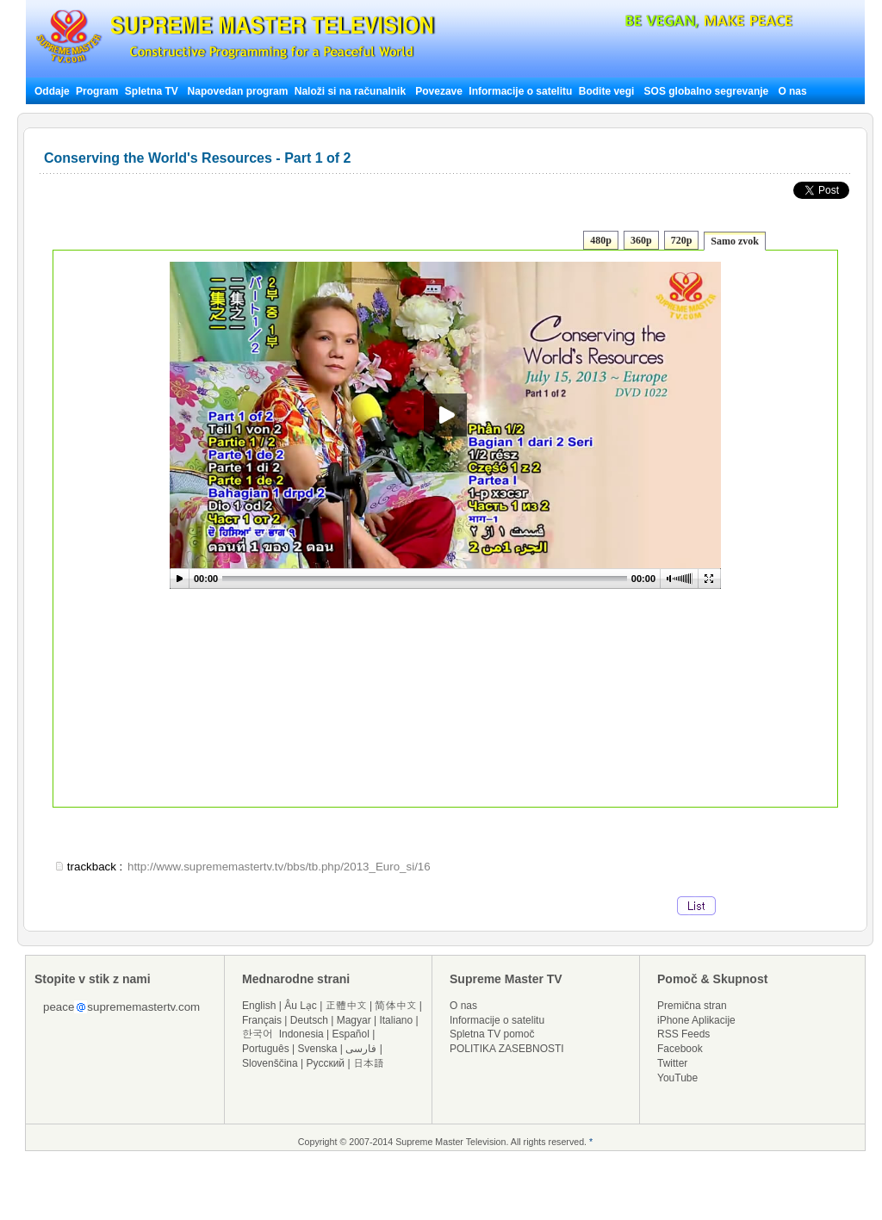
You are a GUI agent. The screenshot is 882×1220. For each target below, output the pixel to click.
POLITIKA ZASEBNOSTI (507, 1049)
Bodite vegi (607, 91)
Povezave (439, 91)
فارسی (360, 1049)
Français (262, 1020)
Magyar (354, 1020)
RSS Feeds (683, 1034)
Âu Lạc (300, 1006)
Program (97, 91)
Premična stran (692, 1006)
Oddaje (52, 91)
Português (265, 1049)
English (259, 1006)
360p (641, 240)
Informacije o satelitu (520, 91)
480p (601, 240)
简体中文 (395, 1006)
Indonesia (301, 1034)
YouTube (677, 1078)
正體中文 (346, 1006)
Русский (326, 1063)
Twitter (672, 1063)
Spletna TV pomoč (492, 1034)
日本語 (368, 1063)
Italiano (396, 1020)
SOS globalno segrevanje (706, 91)
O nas (792, 91)
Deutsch (309, 1020)
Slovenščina (270, 1063)
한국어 (257, 1034)
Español (351, 1034)
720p (682, 240)
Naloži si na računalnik (350, 91)
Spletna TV (153, 91)
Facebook (680, 1049)
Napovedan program (238, 91)
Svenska (318, 1049)
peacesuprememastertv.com (121, 1006)
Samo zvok (735, 241)
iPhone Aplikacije (696, 1020)
